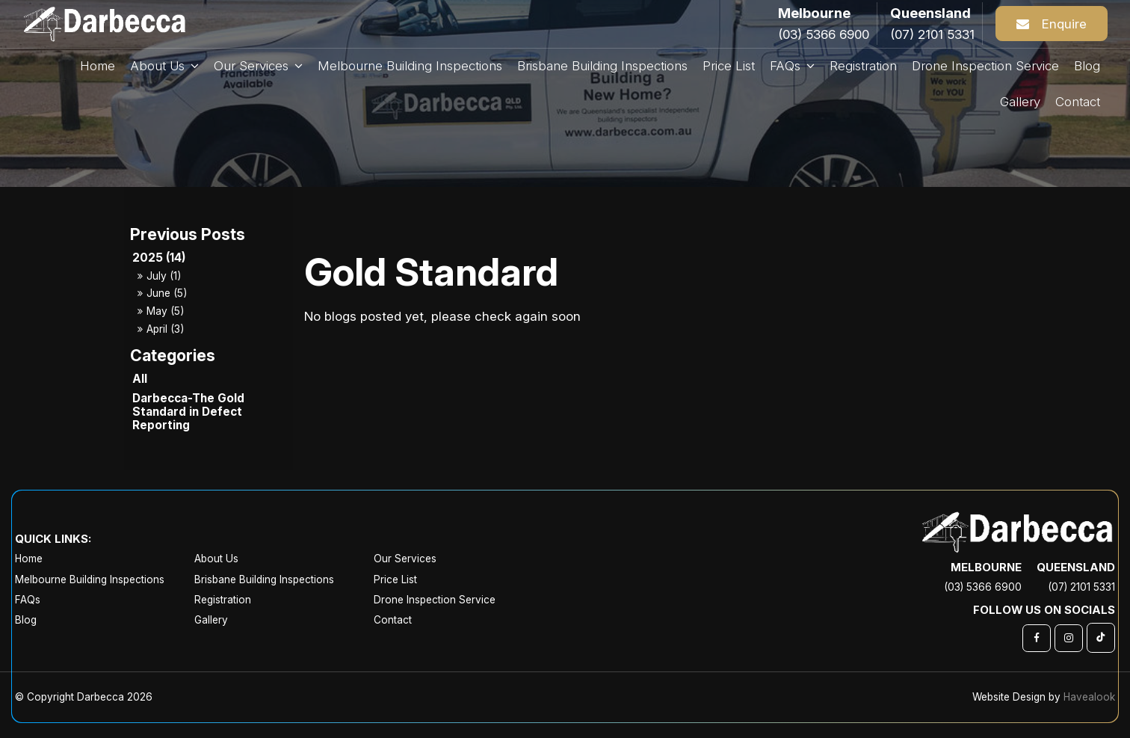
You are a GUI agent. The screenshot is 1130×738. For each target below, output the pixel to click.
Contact (393, 620)
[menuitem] (104, 559)
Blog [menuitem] (1087, 65)
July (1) (163, 276)
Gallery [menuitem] (1020, 101)
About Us (157, 65)
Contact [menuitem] (1077, 101)
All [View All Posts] (139, 379)
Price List (395, 579)
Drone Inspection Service (434, 600)
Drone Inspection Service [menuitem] (985, 65)
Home (29, 559)
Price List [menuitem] (729, 65)
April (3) (165, 329)
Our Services (251, 65)
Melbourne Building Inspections (89, 579)
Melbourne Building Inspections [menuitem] (410, 65)
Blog (26, 620)
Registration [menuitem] (863, 65)
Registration (222, 600)
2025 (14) (159, 257)
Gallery (211, 620)
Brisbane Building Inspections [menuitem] (602, 65)
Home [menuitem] (97, 65)
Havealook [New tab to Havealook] (1089, 697)
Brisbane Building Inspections (264, 579)
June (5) (166, 293)
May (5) (165, 311)
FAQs (785, 65)
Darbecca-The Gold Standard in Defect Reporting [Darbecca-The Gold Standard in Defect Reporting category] (188, 412)
